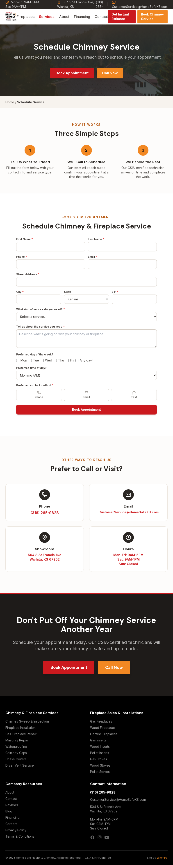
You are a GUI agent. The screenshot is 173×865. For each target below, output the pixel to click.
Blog (8, 811)
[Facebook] (92, 837)
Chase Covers (16, 759)
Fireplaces (25, 16)
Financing (82, 16)
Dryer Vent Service (19, 765)
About (64, 16)
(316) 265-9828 (103, 792)
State (67, 291)
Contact (101, 16)
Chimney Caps (16, 753)
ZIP (115, 291)
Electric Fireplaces (103, 734)
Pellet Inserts (99, 753)
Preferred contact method (34, 385)
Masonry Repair (17, 740)
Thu (59, 360)
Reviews (11, 805)
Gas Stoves (98, 759)
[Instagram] (99, 837)
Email (92, 256)
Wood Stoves (100, 765)
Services (47, 16)
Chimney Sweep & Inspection (27, 721)
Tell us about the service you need (40, 326)
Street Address (27, 274)
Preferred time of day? (31, 368)
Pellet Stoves (100, 772)
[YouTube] (107, 837)
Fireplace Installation (20, 728)
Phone (21, 256)
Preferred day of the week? (34, 354)
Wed (46, 360)
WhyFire (162, 857)
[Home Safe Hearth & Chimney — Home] (11, 16)
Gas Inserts (98, 740)
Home (9, 102)
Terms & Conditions (19, 836)
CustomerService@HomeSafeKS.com (140, 4)
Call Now (110, 73)
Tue (34, 360)
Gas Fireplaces (101, 721)
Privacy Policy (15, 830)
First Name (24, 239)
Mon (21, 360)
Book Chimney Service (152, 16)
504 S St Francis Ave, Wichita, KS (75, 4)
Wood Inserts (100, 746)
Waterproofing (16, 746)
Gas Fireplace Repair (20, 734)
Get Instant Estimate (120, 16)
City (20, 291)
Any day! (84, 360)
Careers (11, 824)
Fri (70, 360)
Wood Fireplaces (103, 728)
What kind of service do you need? (40, 309)
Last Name (96, 239)
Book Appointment (72, 73)
